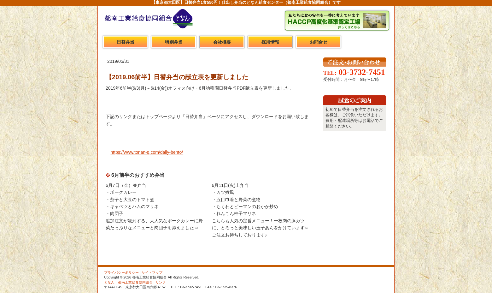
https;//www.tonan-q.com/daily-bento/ (147, 152)
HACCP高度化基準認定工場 (337, 21)
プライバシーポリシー (121, 272)
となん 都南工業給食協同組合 (128, 282)
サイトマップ (152, 272)
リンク (160, 282)
